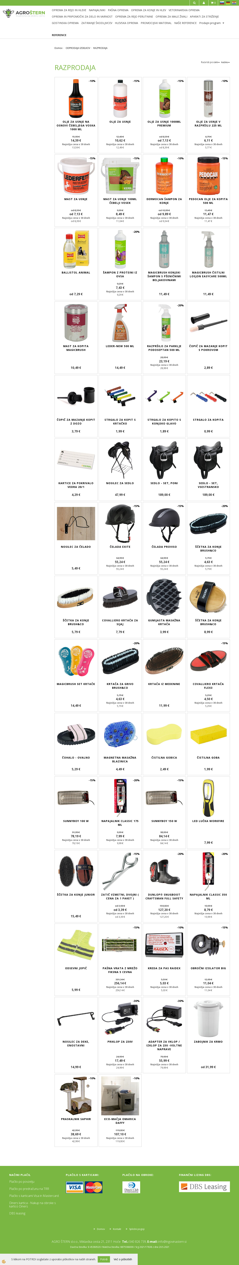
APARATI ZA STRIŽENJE (204, 16)
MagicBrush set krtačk (76, 684)
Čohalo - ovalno (76, 757)
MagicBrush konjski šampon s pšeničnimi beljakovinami (164, 276)
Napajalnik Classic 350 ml (208, 896)
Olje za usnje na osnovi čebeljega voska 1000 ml (76, 125)
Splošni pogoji (136, 1229)
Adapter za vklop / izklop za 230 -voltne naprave (164, 1045)
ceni (217, 62)
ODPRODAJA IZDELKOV (78, 48)
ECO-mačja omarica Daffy (120, 1121)
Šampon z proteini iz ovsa (120, 274)
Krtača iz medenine (164, 684)
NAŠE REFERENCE (185, 23)
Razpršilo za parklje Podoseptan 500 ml (164, 348)
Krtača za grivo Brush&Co (120, 686)
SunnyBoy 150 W (164, 821)
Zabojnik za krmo (208, 1041)
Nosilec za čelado (76, 547)
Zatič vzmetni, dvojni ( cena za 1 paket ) (120, 896)
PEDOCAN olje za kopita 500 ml (208, 201)
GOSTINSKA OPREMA (65, 23)
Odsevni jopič (76, 968)
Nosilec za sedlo (120, 483)
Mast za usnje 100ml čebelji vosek (120, 201)
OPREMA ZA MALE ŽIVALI (171, 16)
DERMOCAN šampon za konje (164, 201)
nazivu (225, 62)
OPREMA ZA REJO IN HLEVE (69, 10)
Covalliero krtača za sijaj (120, 622)
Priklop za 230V (120, 1041)
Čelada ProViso (164, 547)
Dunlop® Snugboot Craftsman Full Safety (164, 896)
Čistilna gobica (164, 757)
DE (228, 3)
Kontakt (117, 1229)
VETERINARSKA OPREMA (184, 10)
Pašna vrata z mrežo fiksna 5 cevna (120, 970)
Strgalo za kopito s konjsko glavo (164, 421)
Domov (58, 48)
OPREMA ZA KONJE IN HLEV (148, 10)
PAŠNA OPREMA (118, 10)
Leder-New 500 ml (120, 346)
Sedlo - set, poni (164, 483)
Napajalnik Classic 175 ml (120, 823)
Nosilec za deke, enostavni (76, 1043)
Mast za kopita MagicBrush (76, 348)
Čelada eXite (120, 547)
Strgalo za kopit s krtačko (120, 421)
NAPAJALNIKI (97, 10)
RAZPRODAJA (100, 48)
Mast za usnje (76, 199)
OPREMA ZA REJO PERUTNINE (134, 16)
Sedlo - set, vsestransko (208, 485)
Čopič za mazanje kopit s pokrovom (208, 348)
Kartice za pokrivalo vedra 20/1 (76, 485)
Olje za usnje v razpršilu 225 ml (208, 123)
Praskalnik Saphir (76, 1119)
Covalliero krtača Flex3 (208, 686)
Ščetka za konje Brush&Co (208, 548)
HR (234, 3)
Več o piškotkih (123, 1259)
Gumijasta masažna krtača (164, 622)
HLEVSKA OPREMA (126, 23)
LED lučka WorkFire (208, 821)
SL (222, 3)
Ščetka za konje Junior (76, 894)
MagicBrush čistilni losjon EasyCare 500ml (208, 274)
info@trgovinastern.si (172, 1242)
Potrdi (104, 1259)
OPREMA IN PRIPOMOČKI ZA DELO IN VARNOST (82, 16)
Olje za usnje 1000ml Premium (164, 123)
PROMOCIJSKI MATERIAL (156, 23)
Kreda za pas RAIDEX (164, 968)
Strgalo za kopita (208, 419)
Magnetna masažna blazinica (120, 759)
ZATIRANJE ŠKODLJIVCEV (96, 23)
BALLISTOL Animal (76, 272)
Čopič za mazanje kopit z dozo (76, 421)
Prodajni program (210, 23)
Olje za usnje (120, 121)
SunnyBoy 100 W (76, 821)
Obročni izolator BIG (208, 968)
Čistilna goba (208, 757)
